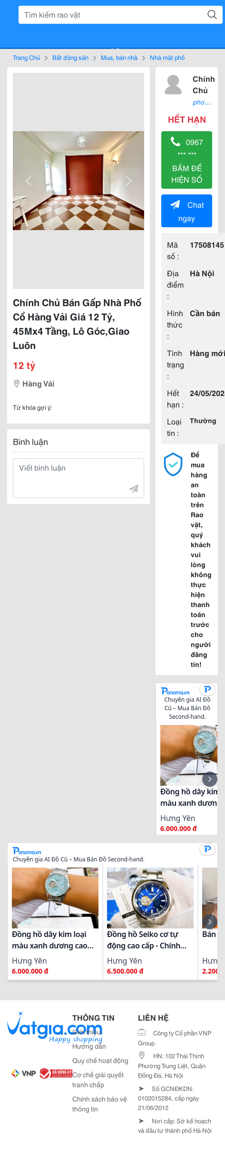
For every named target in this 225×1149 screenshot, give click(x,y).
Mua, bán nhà (119, 57)
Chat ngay (187, 211)
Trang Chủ (26, 57)
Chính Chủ (204, 84)
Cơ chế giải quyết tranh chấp (98, 1079)
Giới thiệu (86, 1031)
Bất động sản (70, 57)
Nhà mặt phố (167, 57)
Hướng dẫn (89, 1046)
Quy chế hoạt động (100, 1060)
